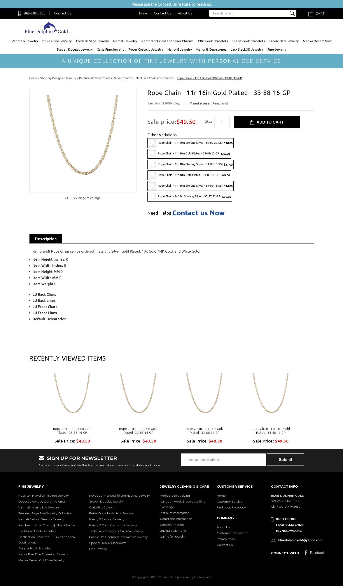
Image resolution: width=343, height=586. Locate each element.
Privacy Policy (226, 539)
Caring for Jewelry (173, 536)
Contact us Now (198, 212)
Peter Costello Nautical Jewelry (111, 513)
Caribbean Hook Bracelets (37, 531)
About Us (185, 13)
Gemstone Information (176, 518)
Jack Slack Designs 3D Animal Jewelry (116, 531)
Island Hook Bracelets (248, 41)
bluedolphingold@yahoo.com (300, 540)
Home (142, 13)
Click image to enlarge (86, 198)
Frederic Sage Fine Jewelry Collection (45, 513)
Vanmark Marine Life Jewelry (38, 507)
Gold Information (172, 524)
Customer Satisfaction (232, 533)
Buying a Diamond (173, 530)
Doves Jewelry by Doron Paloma (41, 501)
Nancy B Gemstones (211, 49)
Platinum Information (174, 513)
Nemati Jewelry (125, 41)
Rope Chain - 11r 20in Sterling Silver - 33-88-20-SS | (190, 143)
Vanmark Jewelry (25, 41)
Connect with (285, 553)
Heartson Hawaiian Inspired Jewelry (43, 495)
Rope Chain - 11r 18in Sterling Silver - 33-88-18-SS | (190, 164)
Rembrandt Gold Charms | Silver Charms (46, 525)
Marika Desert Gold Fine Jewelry (41, 560)
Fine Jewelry (276, 49)
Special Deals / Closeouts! (107, 543)
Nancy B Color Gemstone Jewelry (113, 525)
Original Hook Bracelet (34, 548)
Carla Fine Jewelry (110, 49)
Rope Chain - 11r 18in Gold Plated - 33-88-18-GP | (189, 175)
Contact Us (62, 13)
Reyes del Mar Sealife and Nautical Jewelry (119, 495)
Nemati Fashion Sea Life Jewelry (41, 519)
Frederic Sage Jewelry (92, 41)
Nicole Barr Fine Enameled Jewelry (43, 554)
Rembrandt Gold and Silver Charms (167, 41)
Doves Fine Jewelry (57, 41)
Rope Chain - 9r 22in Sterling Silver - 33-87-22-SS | (190, 196)
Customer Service (230, 501)
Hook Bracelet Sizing (175, 495)
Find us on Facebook (232, 507)
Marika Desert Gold (317, 41)
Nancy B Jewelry (179, 49)
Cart (320, 13)
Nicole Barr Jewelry (284, 41)
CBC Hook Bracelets (213, 41)
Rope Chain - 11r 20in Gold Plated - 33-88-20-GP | (189, 153)
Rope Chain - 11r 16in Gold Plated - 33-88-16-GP (72, 430)
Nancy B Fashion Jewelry (106, 519)
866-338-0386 (34, 13)
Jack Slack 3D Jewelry (247, 49)
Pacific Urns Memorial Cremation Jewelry (118, 537)
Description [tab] (46, 239)
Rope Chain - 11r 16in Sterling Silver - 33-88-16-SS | (190, 185)
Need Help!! (159, 213)
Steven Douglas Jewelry (75, 49)
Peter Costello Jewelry (146, 49)
